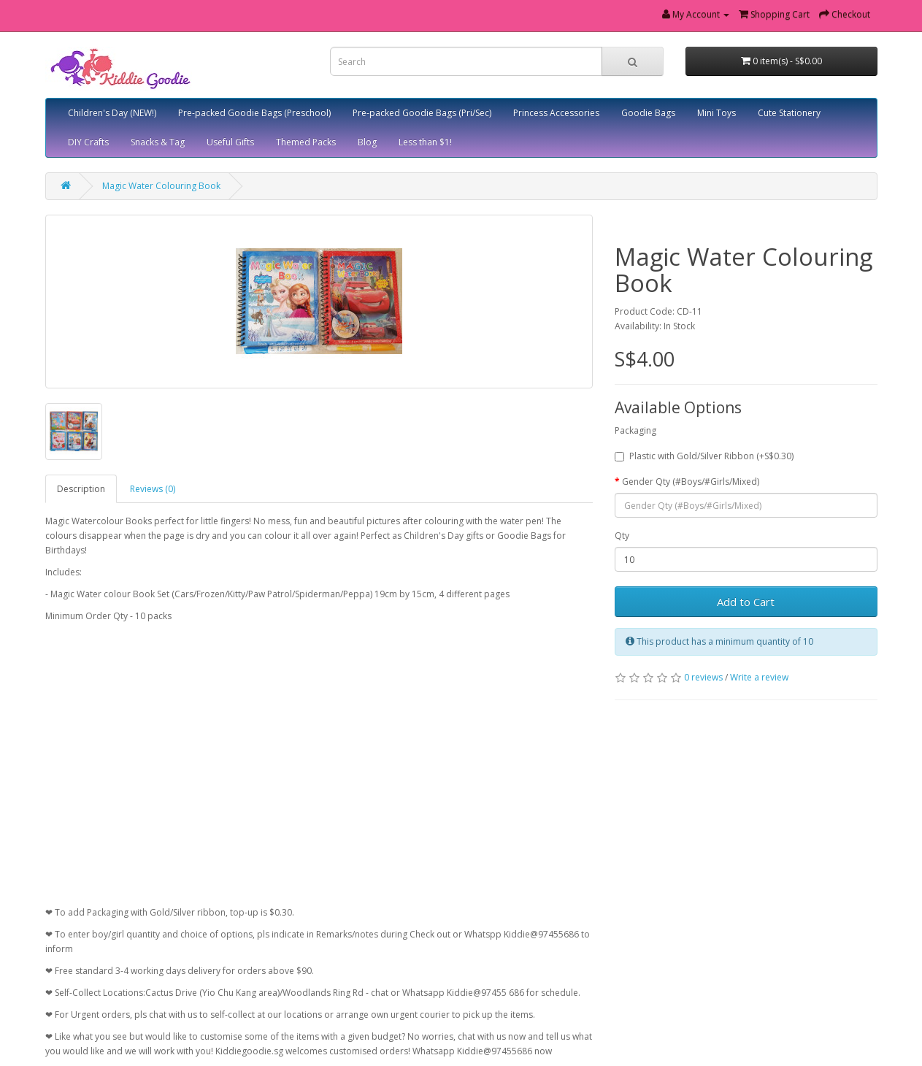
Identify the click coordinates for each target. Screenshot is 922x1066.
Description (81, 489)
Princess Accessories (556, 113)
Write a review (759, 677)
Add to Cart (746, 601)
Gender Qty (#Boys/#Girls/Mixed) (690, 481)
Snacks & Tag (158, 142)
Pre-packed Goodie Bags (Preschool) (254, 113)
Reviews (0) (152, 489)
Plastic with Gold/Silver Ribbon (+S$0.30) (704, 456)
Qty (622, 535)
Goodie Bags (648, 113)
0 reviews (703, 677)
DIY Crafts (88, 142)
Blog (367, 142)
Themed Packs (306, 142)
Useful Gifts (230, 142)
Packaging (635, 430)
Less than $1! (425, 142)
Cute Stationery (789, 113)
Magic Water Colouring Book (161, 186)
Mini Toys (716, 113)
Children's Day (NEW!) (112, 113)
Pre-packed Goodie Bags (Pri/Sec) (422, 113)
